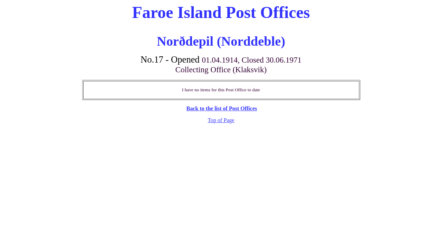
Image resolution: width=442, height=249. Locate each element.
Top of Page (221, 120)
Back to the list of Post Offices (221, 108)
